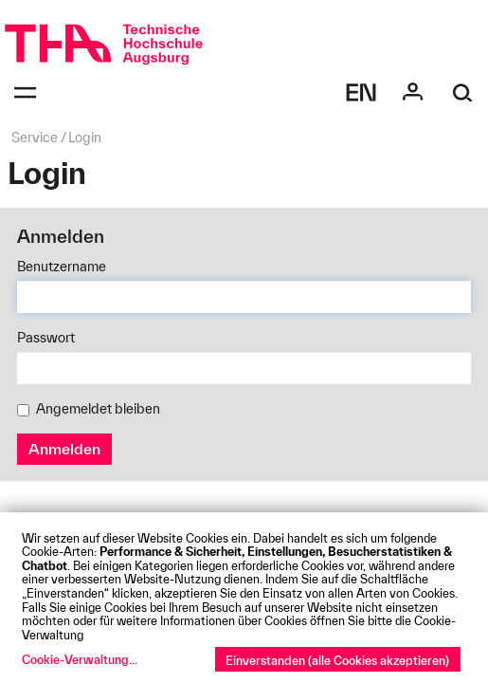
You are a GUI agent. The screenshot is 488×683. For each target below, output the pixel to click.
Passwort (46, 337)
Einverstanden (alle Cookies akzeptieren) (337, 660)
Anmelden (64, 448)
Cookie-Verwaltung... (79, 659)
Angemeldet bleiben (88, 408)
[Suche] (463, 92)
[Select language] (361, 92)
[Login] (413, 92)
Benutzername (61, 266)
